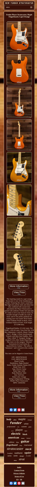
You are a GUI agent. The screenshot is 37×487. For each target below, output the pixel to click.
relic (18, 427)
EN (17, 479)
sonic (16, 456)
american (13, 437)
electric (16, 433)
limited (28, 438)
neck (28, 449)
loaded (9, 453)
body (9, 419)
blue (17, 442)
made (12, 430)
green (30, 427)
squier (27, 452)
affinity (15, 460)
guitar (25, 441)
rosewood (28, 445)
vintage (30, 420)
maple (22, 419)
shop (20, 445)
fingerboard (11, 445)
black (25, 434)
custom (24, 427)
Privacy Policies (19, 473)
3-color (28, 456)
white (26, 423)
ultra (14, 420)
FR (21, 479)
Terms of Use (19, 476)
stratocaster (15, 449)
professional (11, 427)
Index (19, 467)
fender (16, 423)
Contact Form (19, 470)
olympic (22, 456)
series (9, 456)
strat (22, 459)
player (19, 429)
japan (26, 430)
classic (22, 438)
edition (11, 442)
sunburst (18, 453)
